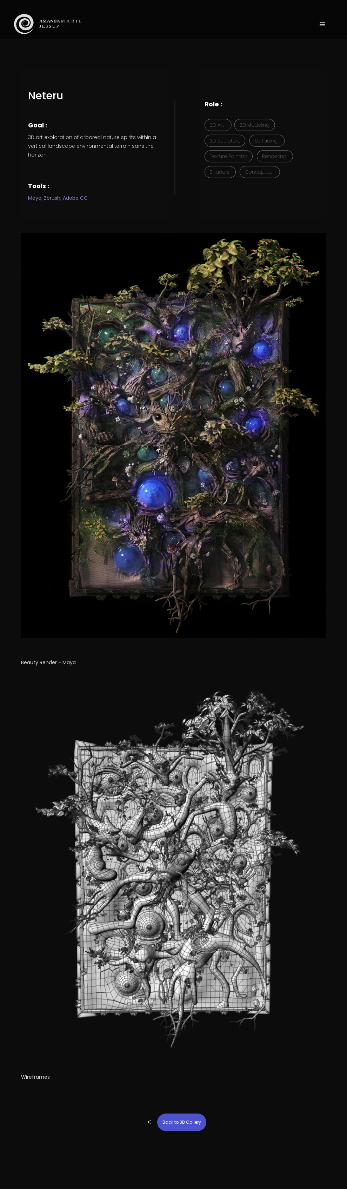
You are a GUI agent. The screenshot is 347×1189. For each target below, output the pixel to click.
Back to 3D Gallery (181, 1122)
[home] (60, 24)
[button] (322, 17)
